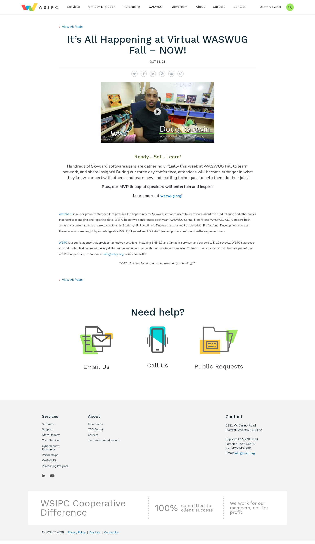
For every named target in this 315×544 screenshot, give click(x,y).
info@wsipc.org (113, 254)
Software (48, 425)
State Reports (52, 437)
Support (47, 431)
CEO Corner (96, 431)
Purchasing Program (56, 469)
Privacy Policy (77, 536)
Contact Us (114, 536)
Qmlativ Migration (101, 7)
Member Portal (270, 7)
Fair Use (96, 536)
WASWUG (156, 7)
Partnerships (50, 458)
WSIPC (63, 243)
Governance (96, 425)
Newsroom (179, 7)
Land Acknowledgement (101, 444)
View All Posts (73, 27)
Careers (219, 7)
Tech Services (51, 442)
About (200, 7)
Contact (239, 7)
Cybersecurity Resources (51, 450)
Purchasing (131, 7)
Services (73, 7)
